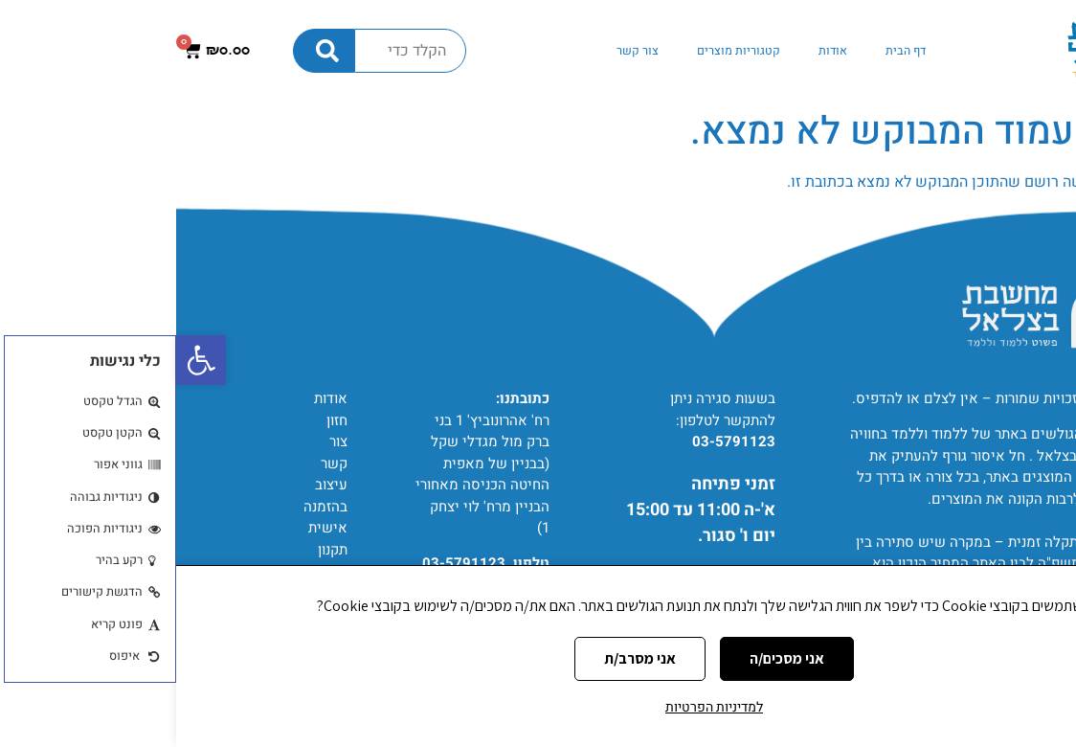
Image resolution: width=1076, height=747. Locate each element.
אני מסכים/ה (610, 658)
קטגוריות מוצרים (562, 50)
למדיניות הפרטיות (538, 707)
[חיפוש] (147, 51)
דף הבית (729, 50)
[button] (25, 360)
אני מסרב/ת (464, 658)
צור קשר (461, 50)
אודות (656, 50)
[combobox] (234, 51)
